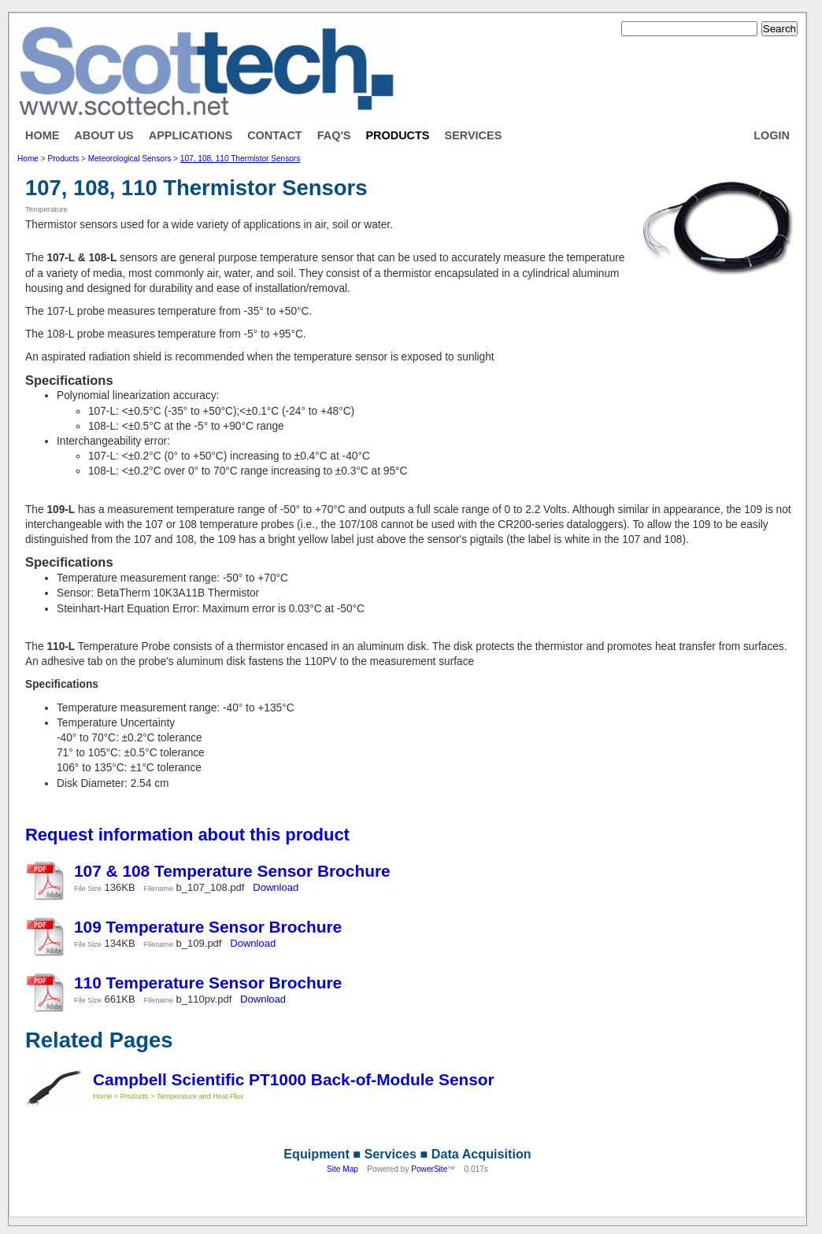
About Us (103, 135)
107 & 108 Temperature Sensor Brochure (232, 871)
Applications (190, 135)
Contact (274, 135)
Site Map (342, 1169)
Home (42, 135)
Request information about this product (187, 834)
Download (275, 887)
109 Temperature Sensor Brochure (208, 927)
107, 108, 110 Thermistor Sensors (240, 158)
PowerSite (429, 1169)
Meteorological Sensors (129, 158)
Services (473, 135)
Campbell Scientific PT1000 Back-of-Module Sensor (293, 1079)
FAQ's (334, 135)
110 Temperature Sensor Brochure (208, 983)
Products (397, 135)
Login (772, 135)
